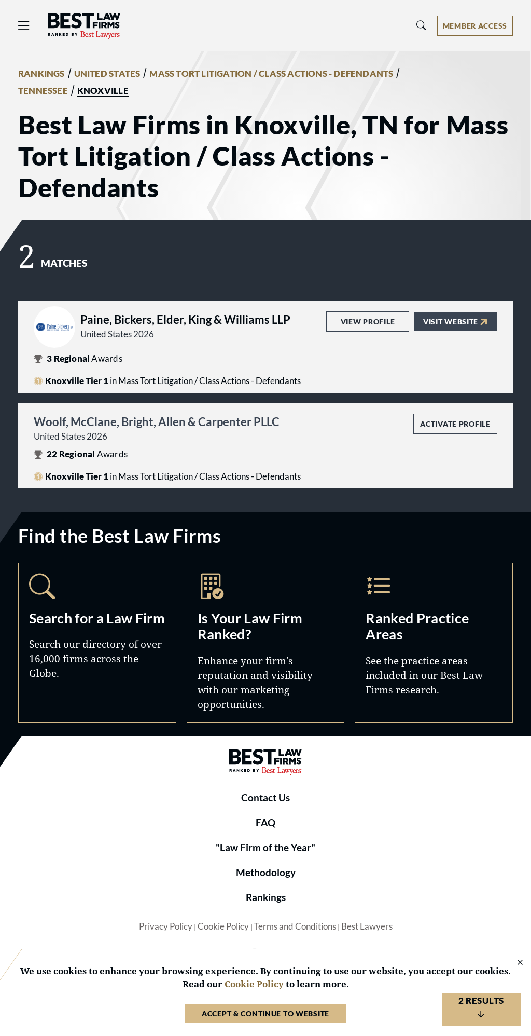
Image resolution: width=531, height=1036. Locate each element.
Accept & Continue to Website (265, 1013)
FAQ (265, 822)
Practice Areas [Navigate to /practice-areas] (433, 642)
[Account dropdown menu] (475, 26)
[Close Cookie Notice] (513, 963)
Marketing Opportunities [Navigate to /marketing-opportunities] (265, 642)
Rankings (266, 897)
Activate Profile (455, 423)
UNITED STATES (107, 74)
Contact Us (265, 797)
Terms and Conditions (295, 926)
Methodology (266, 872)
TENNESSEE (43, 91)
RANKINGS (41, 74)
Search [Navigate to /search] (97, 642)
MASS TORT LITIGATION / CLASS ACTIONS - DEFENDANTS (271, 74)
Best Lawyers (367, 926)
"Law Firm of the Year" (265, 847)
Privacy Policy (165, 926)
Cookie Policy (223, 926)
